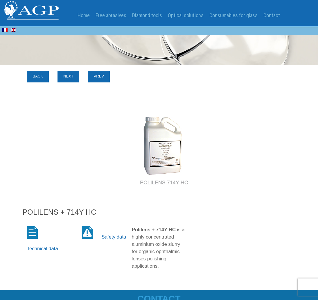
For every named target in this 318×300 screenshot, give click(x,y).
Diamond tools (147, 15)
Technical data (42, 248)
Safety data (114, 237)
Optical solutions (186, 15)
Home (84, 15)
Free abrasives (111, 15)
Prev (99, 76)
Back (38, 76)
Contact (271, 15)
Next (68, 76)
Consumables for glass (233, 15)
